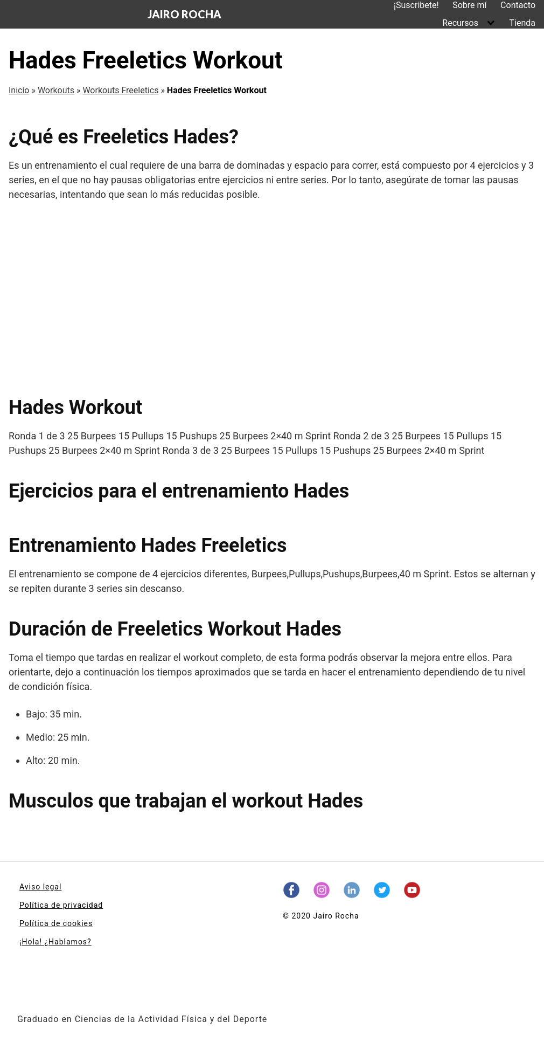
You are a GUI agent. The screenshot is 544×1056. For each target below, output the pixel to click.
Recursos (460, 23)
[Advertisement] (272, 298)
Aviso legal (40, 886)
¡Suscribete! (416, 5)
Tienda (522, 23)
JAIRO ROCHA (184, 14)
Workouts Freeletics (120, 90)
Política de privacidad (61, 905)
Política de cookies (56, 923)
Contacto (517, 5)
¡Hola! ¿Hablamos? (55, 941)
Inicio (19, 90)
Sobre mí (469, 5)
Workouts (56, 90)
